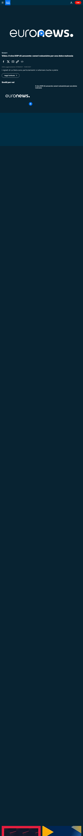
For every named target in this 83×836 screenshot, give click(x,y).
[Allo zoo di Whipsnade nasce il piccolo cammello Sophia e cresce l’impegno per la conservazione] (41, 368)
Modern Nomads (41, 519)
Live (78, 2)
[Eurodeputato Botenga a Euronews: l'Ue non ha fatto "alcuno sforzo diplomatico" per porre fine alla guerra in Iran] (58, 506)
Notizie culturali (41, 700)
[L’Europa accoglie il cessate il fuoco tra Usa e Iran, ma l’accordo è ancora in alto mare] (58, 409)
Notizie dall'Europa (42, 398)
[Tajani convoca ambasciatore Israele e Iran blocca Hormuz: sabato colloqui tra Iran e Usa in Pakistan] (58, 481)
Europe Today (40, 495)
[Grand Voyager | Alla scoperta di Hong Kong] (58, 614)
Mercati (38, 724)
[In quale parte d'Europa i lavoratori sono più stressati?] (58, 638)
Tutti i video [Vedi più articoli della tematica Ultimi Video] (72, 774)
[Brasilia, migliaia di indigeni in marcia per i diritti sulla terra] (58, 686)
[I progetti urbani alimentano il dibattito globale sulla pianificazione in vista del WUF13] (58, 590)
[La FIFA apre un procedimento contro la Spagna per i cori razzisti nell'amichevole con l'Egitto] (58, 662)
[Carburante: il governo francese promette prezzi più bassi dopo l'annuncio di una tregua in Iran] (41, 218)
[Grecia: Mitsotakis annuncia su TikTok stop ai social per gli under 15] (58, 259)
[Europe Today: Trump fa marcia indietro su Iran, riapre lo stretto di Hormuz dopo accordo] (58, 759)
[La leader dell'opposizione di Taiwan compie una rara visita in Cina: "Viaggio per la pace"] (58, 234)
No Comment (7, 364)
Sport (37, 651)
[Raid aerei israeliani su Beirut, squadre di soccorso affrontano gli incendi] (58, 433)
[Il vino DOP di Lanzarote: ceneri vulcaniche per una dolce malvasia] (58, 96)
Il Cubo (38, 374)
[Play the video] (41, 33)
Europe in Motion (41, 627)
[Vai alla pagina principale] (7, 2)
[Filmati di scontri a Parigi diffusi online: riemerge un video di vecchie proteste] (58, 385)
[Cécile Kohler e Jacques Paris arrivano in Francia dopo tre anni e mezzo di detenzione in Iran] (58, 283)
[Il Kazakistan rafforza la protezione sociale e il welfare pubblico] (58, 530)
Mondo (4, 214)
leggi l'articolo (9, 75)
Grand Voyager (41, 603)
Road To (38, 579)
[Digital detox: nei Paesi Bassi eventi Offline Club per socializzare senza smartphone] (58, 457)
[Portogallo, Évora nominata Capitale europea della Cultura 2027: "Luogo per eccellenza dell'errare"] (58, 711)
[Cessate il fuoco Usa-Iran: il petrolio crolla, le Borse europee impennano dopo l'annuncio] (58, 735)
